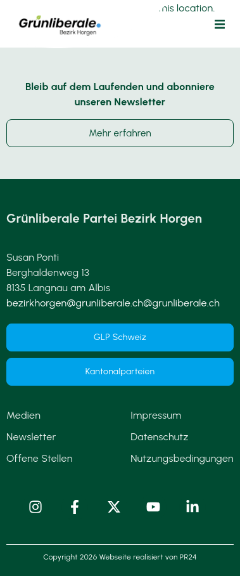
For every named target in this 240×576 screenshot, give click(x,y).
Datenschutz (159, 437)
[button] (219, 24)
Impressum (155, 415)
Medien (23, 415)
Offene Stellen (39, 458)
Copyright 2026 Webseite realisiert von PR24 (119, 557)
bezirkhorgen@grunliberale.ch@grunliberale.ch (113, 303)
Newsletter (31, 437)
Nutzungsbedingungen (182, 458)
